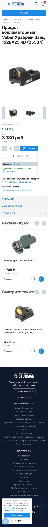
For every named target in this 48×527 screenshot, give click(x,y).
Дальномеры (24, 492)
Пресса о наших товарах (24, 415)
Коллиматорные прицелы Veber (17, 190)
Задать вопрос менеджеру (19, 182)
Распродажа (24, 456)
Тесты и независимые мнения (24, 495)
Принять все (17, 515)
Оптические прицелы (24, 466)
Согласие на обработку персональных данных (24, 440)
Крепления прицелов (24, 484)
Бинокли (24, 477)
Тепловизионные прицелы (24, 463)
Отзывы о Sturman (24, 419)
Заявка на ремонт (24, 444)
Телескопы (24, 481)
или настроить (17, 521)
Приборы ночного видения (24, 488)
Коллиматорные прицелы (24, 470)
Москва (17, 164)
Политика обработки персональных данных (24, 437)
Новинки (24, 459)
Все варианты (9, 171)
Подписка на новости (24, 391)
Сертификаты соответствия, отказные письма (24, 422)
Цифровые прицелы (24, 474)
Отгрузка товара (24, 433)
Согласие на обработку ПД (15, 511)
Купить (29, 148)
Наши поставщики (24, 411)
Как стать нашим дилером (24, 426)
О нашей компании (24, 408)
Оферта (24, 429)
